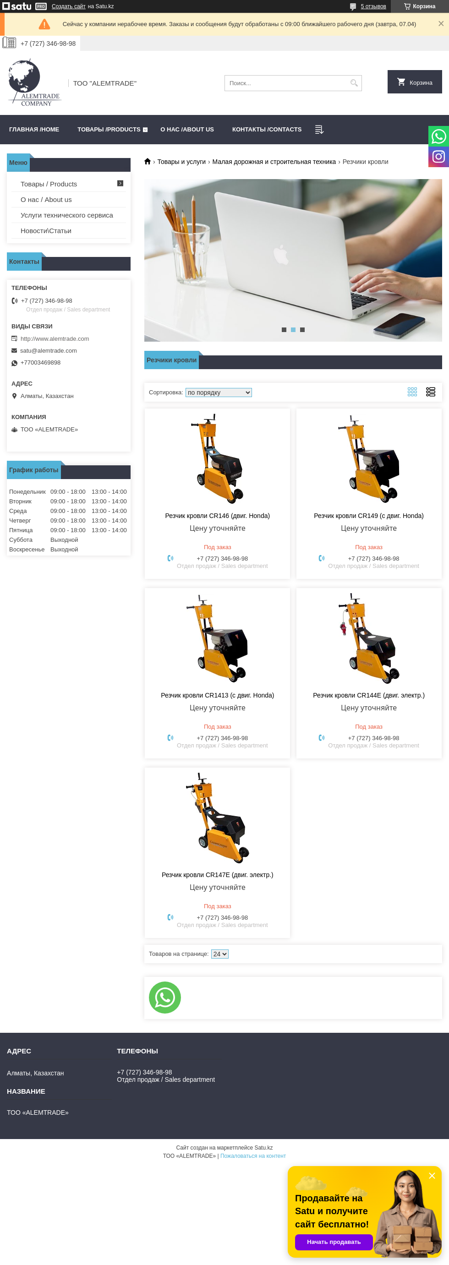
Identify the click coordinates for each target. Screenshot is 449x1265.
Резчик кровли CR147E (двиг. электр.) (218, 874)
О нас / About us (46, 199)
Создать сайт (69, 6)
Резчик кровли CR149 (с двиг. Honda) (369, 515)
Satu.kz (263, 1148)
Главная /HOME (34, 129)
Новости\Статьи (46, 230)
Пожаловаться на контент (253, 1156)
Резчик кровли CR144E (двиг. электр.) (369, 695)
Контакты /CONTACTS (266, 129)
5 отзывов (373, 6)
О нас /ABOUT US (187, 129)
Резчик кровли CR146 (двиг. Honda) (217, 515)
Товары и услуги (181, 161)
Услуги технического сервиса (67, 215)
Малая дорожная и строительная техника (274, 161)
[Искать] (354, 83)
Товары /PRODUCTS (108, 129)
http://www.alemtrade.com (55, 338)
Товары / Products (49, 184)
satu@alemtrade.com (48, 350)
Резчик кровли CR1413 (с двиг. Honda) (217, 695)
